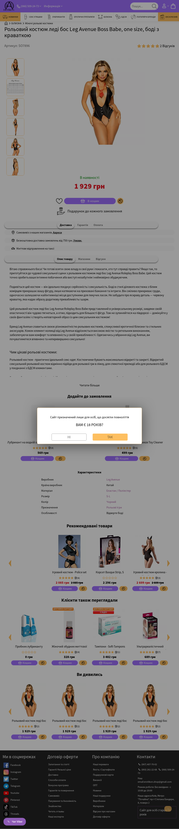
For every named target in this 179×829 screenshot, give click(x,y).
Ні (69, 437)
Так (110, 437)
